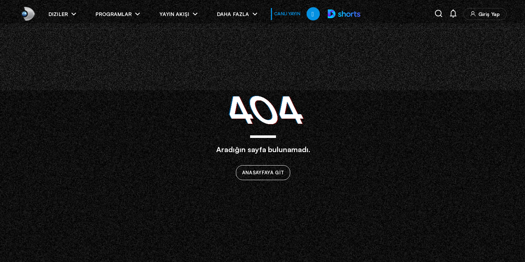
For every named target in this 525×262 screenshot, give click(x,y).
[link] (27, 13)
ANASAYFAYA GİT (263, 173)
